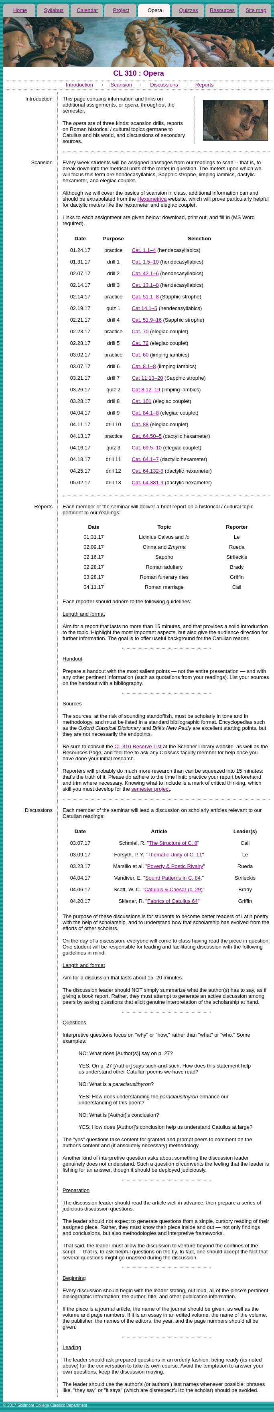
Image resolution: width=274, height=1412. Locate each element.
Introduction (79, 85)
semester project (150, 789)
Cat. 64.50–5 (146, 436)
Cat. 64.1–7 (145, 459)
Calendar (87, 10)
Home (20, 10)
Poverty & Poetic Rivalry (175, 866)
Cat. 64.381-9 (147, 482)
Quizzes (188, 10)
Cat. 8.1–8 (144, 366)
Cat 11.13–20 (147, 378)
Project (121, 10)
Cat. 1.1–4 (144, 250)
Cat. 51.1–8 (145, 297)
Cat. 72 (140, 343)
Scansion (121, 85)
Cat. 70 (140, 331)
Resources (222, 10)
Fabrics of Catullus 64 (172, 901)
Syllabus (53, 10)
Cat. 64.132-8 (147, 471)
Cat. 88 (140, 424)
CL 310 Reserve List (137, 746)
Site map (256, 10)
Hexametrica (151, 199)
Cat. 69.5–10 (146, 448)
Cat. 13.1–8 (145, 285)
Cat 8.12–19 (146, 390)
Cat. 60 (140, 355)
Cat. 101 (141, 401)
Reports (204, 85)
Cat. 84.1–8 (145, 413)
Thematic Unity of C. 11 (175, 855)
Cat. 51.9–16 (146, 320)
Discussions (164, 85)
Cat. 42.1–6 (145, 273)
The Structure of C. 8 (173, 843)
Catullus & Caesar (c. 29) (173, 889)
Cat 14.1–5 (144, 308)
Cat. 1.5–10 (145, 262)
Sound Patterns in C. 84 (173, 878)
